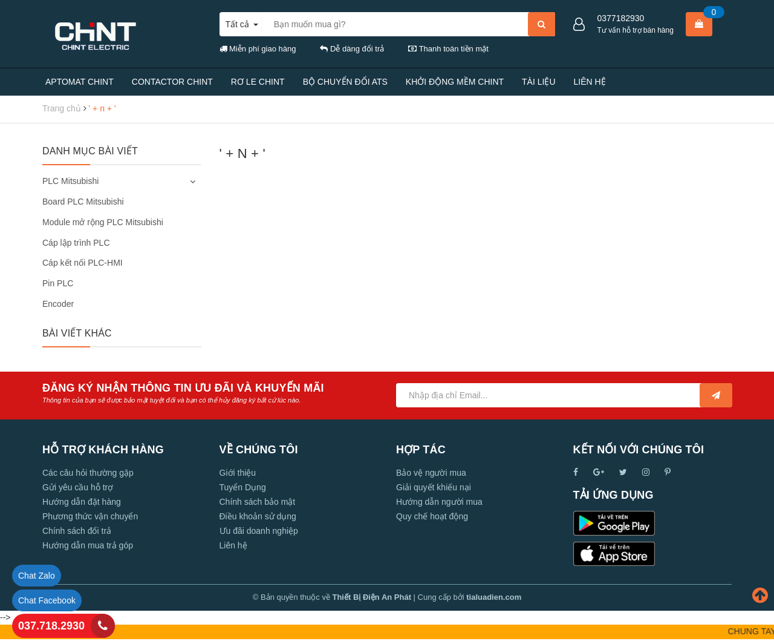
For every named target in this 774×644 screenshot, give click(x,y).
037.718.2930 (51, 626)
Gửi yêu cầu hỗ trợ (77, 487)
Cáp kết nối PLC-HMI (82, 263)
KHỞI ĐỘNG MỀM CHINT (455, 82)
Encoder (58, 304)
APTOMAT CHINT (79, 82)
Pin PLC (57, 283)
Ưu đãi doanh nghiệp (259, 531)
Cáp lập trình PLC (76, 243)
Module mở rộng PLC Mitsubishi (102, 222)
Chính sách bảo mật (258, 502)
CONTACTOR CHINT (172, 82)
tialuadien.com (493, 597)
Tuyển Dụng (243, 487)
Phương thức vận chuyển (90, 516)
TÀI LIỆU (538, 82)
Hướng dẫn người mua (439, 502)
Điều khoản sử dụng (258, 516)
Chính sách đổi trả (76, 531)
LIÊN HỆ (590, 82)
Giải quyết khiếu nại (433, 487)
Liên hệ (233, 545)
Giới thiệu (238, 473)
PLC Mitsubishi (70, 181)
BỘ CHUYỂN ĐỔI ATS (345, 82)
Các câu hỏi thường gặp (88, 473)
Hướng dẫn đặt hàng (81, 502)
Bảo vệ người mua (431, 473)
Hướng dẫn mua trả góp (87, 545)
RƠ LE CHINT (258, 82)
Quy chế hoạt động (432, 516)
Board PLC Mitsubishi (83, 201)
